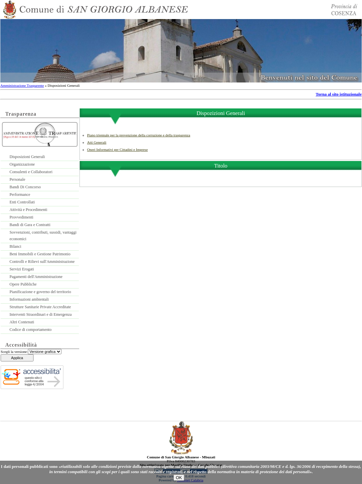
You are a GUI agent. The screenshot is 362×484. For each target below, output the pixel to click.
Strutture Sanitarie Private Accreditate (40, 307)
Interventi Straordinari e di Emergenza (41, 314)
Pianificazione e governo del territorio (40, 291)
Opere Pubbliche (23, 284)
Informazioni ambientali (29, 299)
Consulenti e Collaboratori (31, 172)
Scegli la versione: (14, 352)
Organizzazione (22, 164)
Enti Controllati (22, 202)
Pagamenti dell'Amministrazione (36, 276)
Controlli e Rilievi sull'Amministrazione (42, 261)
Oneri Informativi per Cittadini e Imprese (117, 149)
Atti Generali (96, 142)
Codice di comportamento (31, 329)
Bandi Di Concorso (25, 187)
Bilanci (15, 246)
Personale (17, 179)
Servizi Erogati (22, 269)
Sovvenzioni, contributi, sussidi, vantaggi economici (43, 235)
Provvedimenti (22, 217)
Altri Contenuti (22, 322)
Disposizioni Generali (27, 156)
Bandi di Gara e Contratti (30, 224)
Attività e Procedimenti (28, 209)
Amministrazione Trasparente (22, 85)
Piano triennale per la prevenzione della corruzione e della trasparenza (138, 135)
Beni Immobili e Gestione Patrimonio (40, 254)
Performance (20, 194)
